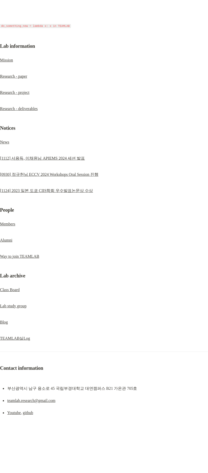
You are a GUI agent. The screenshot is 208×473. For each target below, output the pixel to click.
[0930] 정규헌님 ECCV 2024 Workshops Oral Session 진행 (49, 174)
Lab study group (13, 306)
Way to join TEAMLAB (19, 256)
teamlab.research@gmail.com (31, 400)
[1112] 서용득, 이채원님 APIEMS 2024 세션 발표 (42, 158)
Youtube (14, 413)
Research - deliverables (19, 108)
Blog (4, 322)
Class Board (10, 290)
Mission (6, 60)
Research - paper (13, 76)
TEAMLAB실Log (15, 338)
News (4, 142)
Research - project (14, 92)
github (28, 413)
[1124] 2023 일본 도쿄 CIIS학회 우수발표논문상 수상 (46, 190)
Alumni (6, 240)
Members (7, 224)
